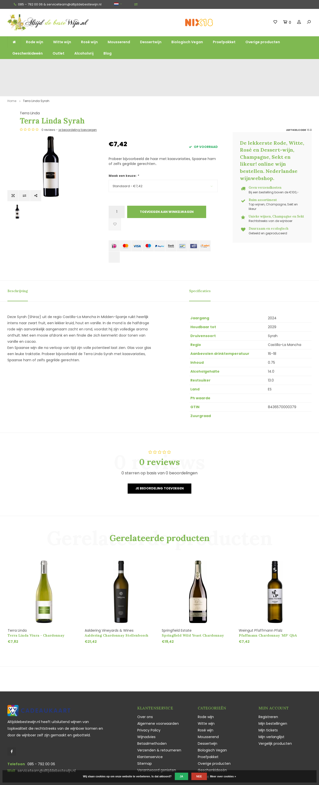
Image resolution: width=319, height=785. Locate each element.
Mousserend (119, 42)
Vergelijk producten (275, 720)
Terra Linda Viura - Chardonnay (36, 612)
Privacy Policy (148, 706)
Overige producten (262, 42)
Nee (199, 776)
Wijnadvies (146, 713)
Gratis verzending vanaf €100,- (30, 66)
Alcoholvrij (84, 53)
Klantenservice (150, 733)
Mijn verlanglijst (271, 713)
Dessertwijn (150, 42)
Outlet (58, 53)
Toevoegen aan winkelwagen (167, 188)
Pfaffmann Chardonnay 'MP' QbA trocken (268, 612)
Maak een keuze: (124, 152)
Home (11, 77)
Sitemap (144, 740)
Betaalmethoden (152, 720)
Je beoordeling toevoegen (159, 465)
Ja (181, 776)
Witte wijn (62, 42)
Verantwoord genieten (156, 747)
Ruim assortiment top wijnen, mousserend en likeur (106, 66)
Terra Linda (119, 89)
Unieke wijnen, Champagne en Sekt (183, 66)
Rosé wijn (89, 42)
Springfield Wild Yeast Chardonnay (193, 612)
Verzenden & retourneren (159, 727)
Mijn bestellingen (273, 700)
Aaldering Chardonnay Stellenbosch (116, 612)
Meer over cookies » (223, 776)
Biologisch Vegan (187, 42)
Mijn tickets (268, 706)
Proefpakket (224, 42)
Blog (107, 53)
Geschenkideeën (27, 53)
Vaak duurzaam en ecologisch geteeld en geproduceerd (255, 66)
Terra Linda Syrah (36, 77)
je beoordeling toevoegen (166, 106)
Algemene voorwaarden (158, 700)
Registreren (268, 693)
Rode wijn (34, 42)
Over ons (145, 693)
